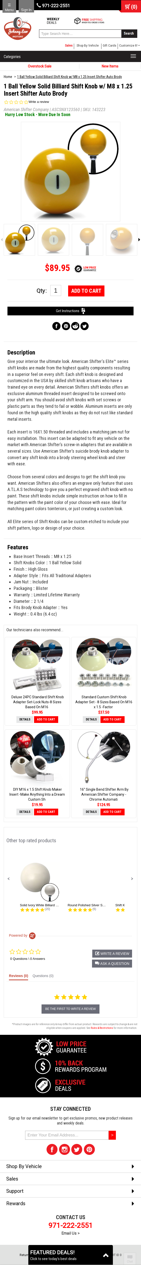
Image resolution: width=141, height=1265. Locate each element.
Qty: (49, 290)
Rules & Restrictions (102, 1028)
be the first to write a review (70, 1009)
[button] (8, 879)
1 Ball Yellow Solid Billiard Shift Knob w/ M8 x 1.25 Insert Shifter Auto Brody (69, 77)
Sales (69, 45)
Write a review (39, 102)
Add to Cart (86, 291)
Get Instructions (70, 311)
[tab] (18, 977)
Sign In (26, 10)
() (134, 7)
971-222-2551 (53, 5)
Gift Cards (109, 45)
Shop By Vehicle (88, 45)
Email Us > (70, 1233)
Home (8, 77)
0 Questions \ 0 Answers (27, 959)
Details (24, 719)
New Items (110, 66)
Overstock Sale (39, 66)
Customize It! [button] (128, 45)
